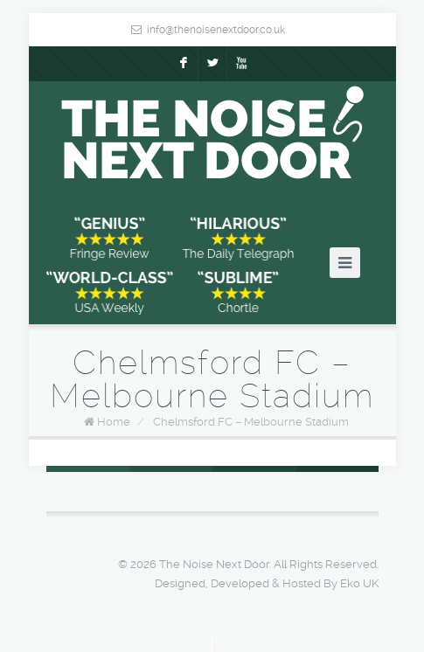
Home (113, 421)
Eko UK (359, 583)
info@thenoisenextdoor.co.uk (216, 30)
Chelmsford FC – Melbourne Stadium (251, 421)
